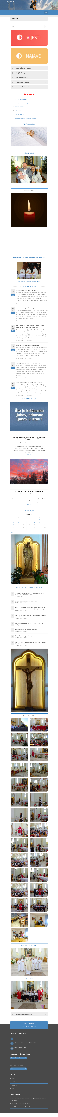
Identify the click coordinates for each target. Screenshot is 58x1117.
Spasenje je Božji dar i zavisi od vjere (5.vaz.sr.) (29, 627)
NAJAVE (27, 1030)
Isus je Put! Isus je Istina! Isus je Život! (27, 311)
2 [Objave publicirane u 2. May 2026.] (39, 523)
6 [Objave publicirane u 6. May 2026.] (23, 526)
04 (13, 389)
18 (13, 352)
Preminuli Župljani (19, 106)
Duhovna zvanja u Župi (21, 99)
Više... (29, 458)
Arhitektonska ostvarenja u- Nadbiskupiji (25, 118)
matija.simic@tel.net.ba (20, 1051)
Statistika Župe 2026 (20, 114)
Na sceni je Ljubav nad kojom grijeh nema (29, 495)
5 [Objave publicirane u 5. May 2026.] (18, 526)
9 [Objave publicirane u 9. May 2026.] (39, 526)
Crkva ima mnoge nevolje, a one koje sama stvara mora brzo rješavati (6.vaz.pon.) (29, 597)
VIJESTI (22, 1030)
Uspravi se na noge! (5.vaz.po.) (24, 639)
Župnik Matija (20, 306)
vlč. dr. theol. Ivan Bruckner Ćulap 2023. (29, 261)
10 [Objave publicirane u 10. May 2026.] (44, 526)
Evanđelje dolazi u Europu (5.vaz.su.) (26, 604)
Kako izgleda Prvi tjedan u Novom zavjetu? (28, 366)
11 (13, 369)
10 (13, 297)
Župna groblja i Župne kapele (22, 103)
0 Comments (29, 306)
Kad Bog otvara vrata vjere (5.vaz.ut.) (26, 633)
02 (13, 314)
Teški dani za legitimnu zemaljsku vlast (27, 349)
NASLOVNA (14, 1089)
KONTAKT (33, 1030)
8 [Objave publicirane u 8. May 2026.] (34, 526)
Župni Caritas (18, 110)
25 (13, 332)
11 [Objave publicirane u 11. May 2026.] (13, 528)
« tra (12, 536)
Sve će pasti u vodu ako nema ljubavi (26, 294)
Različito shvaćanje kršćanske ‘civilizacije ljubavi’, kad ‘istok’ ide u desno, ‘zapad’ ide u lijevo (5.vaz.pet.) (30, 611)
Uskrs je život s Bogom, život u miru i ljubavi (29, 386)
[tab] (29, 68)
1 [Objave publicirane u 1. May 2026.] (34, 523)
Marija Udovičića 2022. (29, 285)
